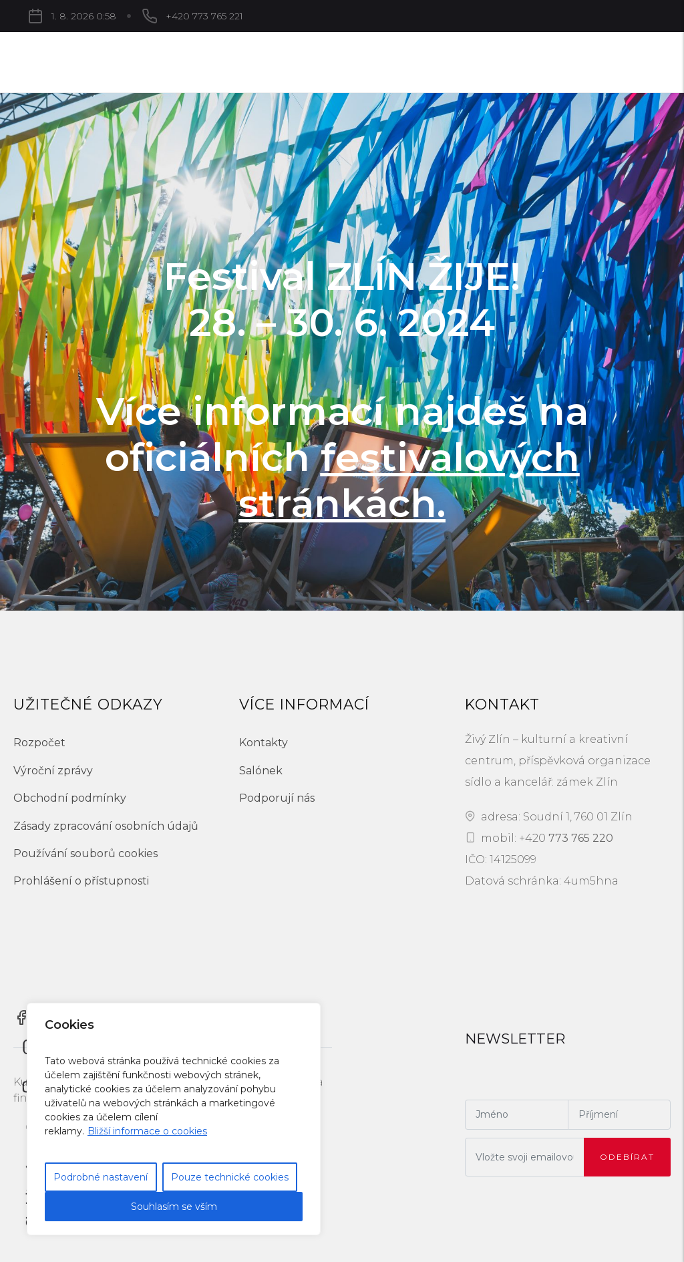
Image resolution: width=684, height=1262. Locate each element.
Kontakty (263, 742)
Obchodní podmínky (69, 798)
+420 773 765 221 (204, 16)
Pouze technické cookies (230, 1177)
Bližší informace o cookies (147, 1131)
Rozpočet (39, 742)
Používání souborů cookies (85, 853)
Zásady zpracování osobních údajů (105, 826)
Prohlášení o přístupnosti (81, 881)
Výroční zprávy (53, 770)
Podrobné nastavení (100, 1177)
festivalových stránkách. (409, 480)
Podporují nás (277, 798)
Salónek (261, 770)
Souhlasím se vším (174, 1207)
